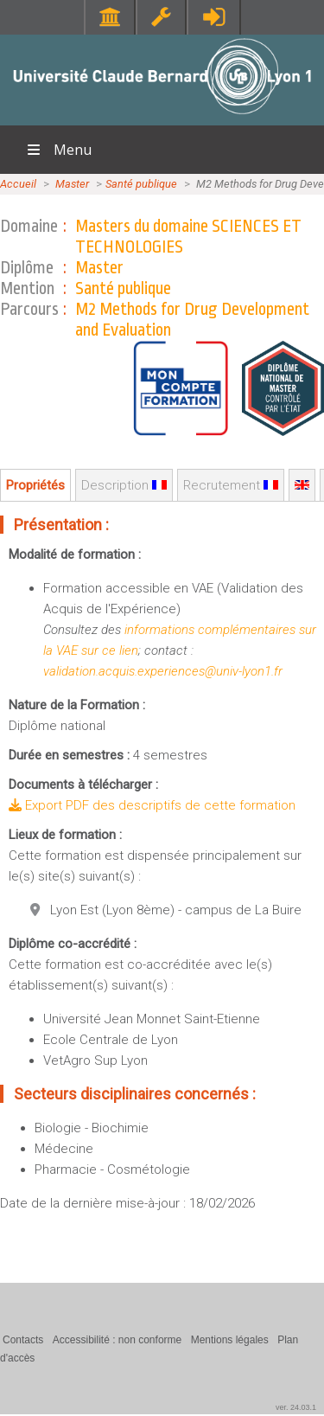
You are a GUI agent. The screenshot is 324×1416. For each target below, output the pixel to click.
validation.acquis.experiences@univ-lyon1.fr (163, 671)
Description (124, 485)
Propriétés (35, 485)
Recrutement (230, 485)
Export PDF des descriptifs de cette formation (152, 805)
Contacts (23, 1340)
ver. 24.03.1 (296, 1407)
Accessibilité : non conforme (117, 1340)
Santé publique (141, 183)
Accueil (18, 183)
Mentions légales (230, 1340)
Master (72, 183)
